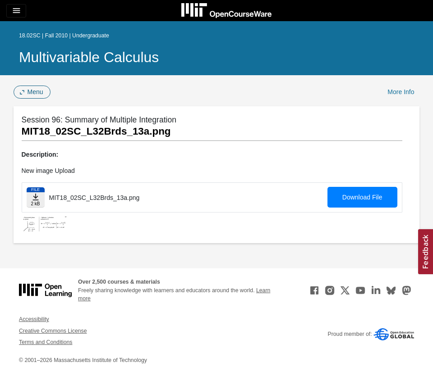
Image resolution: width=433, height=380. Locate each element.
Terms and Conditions (45, 342)
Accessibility (34, 319)
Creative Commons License (53, 331)
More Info (400, 91)
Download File (362, 197)
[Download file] (36, 197)
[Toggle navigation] (16, 11)
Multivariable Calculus (89, 57)
